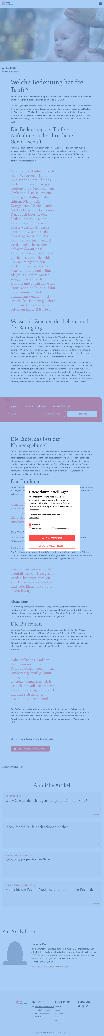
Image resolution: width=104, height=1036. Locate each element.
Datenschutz (34, 517)
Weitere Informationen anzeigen (45, 514)
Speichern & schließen (52, 545)
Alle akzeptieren (52, 538)
